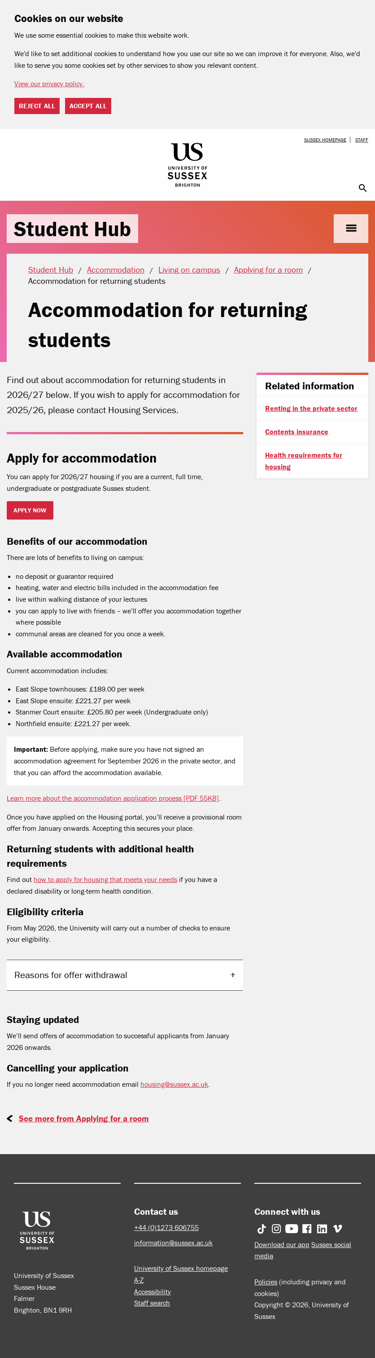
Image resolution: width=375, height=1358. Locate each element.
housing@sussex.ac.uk (174, 1084)
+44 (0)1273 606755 (166, 1227)
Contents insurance (296, 431)
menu (351, 228)
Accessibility (152, 1291)
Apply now (29, 510)
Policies (265, 1281)
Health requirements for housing (303, 460)
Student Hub (72, 229)
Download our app (282, 1244)
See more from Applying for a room (84, 1118)
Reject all (37, 105)
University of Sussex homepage (181, 1268)
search (363, 188)
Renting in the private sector (311, 408)
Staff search (152, 1302)
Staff (361, 140)
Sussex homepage (325, 140)
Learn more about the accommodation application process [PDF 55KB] (113, 798)
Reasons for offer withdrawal (70, 975)
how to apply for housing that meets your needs (105, 879)
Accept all (88, 105)
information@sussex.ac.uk (173, 1242)
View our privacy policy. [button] (49, 83)
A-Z (139, 1279)
